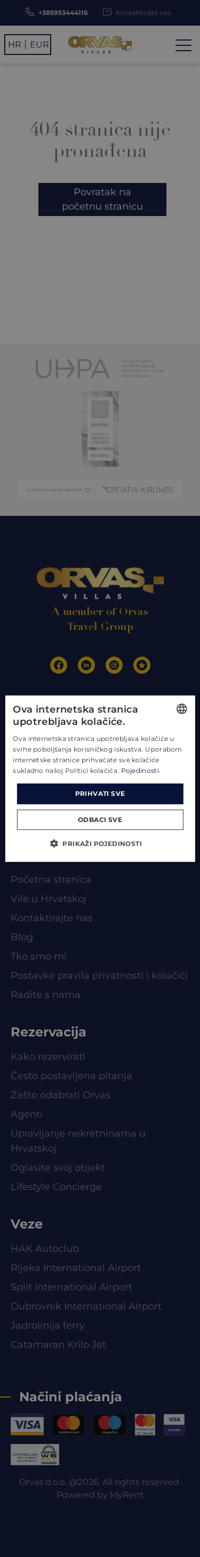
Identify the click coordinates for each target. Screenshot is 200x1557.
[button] (100, 843)
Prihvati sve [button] (100, 793)
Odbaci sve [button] (100, 820)
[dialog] (100, 778)
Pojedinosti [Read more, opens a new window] (140, 770)
